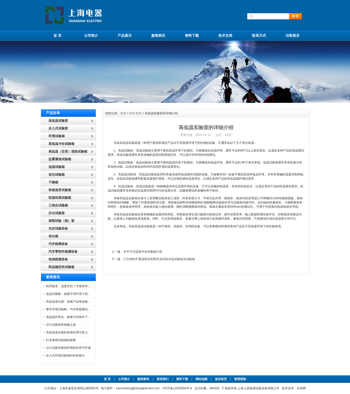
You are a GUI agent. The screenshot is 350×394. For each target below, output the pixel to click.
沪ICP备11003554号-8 (177, 388)
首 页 (57, 36)
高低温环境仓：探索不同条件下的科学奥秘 (74, 317)
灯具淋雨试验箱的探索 (61, 340)
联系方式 (259, 36)
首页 (123, 113)
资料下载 (192, 36)
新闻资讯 (158, 36)
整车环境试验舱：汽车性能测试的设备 (71, 309)
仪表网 (301, 388)
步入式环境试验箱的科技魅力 (65, 355)
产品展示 (125, 36)
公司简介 (91, 36)
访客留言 (293, 36)
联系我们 (163, 379)
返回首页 (221, 379)
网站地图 (201, 379)
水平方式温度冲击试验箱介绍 (142, 251)
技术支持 (225, 36)
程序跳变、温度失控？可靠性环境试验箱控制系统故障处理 (85, 286)
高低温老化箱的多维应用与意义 (67, 332)
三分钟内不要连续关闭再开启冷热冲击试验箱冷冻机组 (159, 259)
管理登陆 (240, 379)
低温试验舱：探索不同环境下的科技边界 (73, 294)
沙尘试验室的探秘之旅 (61, 324)
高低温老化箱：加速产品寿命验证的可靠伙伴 (76, 301)
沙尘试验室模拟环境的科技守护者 (68, 348)
